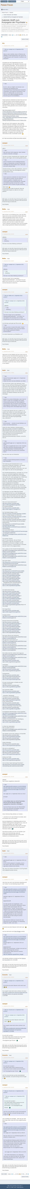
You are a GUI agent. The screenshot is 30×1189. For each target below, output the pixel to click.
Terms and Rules (13, 1185)
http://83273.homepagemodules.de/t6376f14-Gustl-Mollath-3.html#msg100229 (14, 551)
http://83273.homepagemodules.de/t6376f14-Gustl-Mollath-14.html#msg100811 (14, 649)
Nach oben (4, 1174)
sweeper (4, 143)
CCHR (15, 959)
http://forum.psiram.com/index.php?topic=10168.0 (14, 513)
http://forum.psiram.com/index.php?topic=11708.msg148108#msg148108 (11, 692)
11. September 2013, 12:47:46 (8, 45)
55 (27, 35)
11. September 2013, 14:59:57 (8, 211)
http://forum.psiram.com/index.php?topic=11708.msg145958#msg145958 (11, 598)
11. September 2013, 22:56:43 (8, 977)
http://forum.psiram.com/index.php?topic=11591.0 (14, 519)
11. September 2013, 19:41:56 (8, 776)
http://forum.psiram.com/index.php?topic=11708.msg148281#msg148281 (11, 738)
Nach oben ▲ (20, 1185)
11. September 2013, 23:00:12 (8, 1006)
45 (22, 35)
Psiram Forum (7, 5)
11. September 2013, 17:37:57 (8, 351)
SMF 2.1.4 (9, 1187)
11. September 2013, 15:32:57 (8, 260)
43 (18, 35)
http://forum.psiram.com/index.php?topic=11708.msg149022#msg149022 (11, 584)
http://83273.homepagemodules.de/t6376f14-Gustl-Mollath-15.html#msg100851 (14, 730)
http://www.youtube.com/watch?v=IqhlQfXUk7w (13, 428)
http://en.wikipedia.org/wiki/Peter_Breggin (13, 954)
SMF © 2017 (13, 1187)
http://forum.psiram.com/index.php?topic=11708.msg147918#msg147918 (11, 678)
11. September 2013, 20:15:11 (8, 853)
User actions (25, 39)
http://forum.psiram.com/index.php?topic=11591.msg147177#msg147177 (11, 508)
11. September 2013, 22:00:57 (8, 879)
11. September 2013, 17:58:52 (8, 372)
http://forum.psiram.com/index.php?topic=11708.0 (14, 516)
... (15, 35)
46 (24, 35)
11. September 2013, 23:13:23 (8, 1087)
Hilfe (8, 1185)
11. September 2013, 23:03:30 (8, 1057)
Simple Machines (20, 1187)
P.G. (3, 43)
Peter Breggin (17, 931)
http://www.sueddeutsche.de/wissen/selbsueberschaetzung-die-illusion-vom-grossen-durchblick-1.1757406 (14, 994)
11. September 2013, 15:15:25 (8, 234)
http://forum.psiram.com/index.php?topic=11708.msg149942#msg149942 (11, 504)
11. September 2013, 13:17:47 (8, 145)
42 (16, 35)
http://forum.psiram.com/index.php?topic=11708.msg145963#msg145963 (11, 631)
